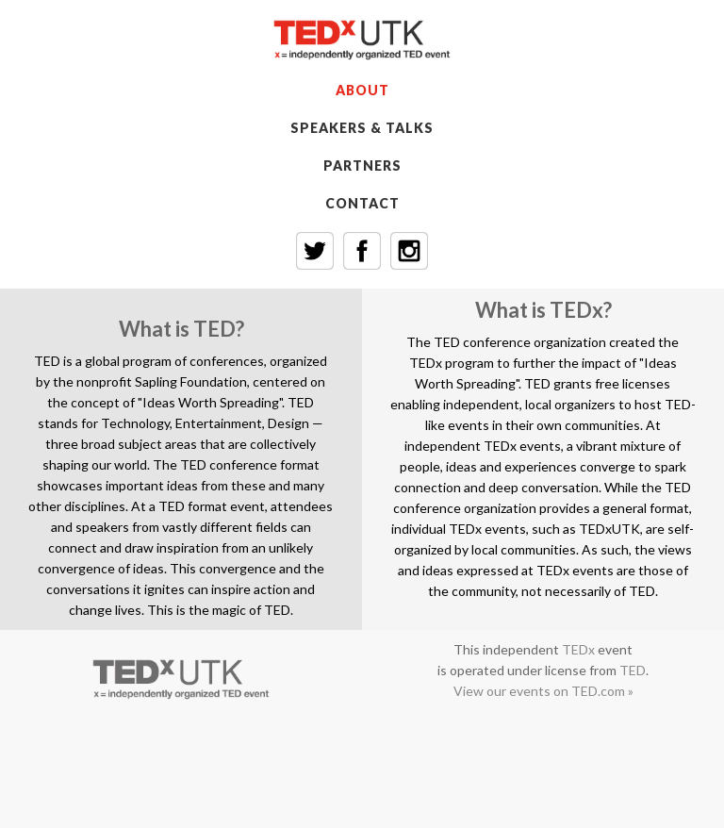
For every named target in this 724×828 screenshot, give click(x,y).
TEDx (578, 649)
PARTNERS (362, 165)
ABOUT (362, 90)
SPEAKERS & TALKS (362, 128)
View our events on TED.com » (543, 691)
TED (632, 670)
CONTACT (362, 203)
